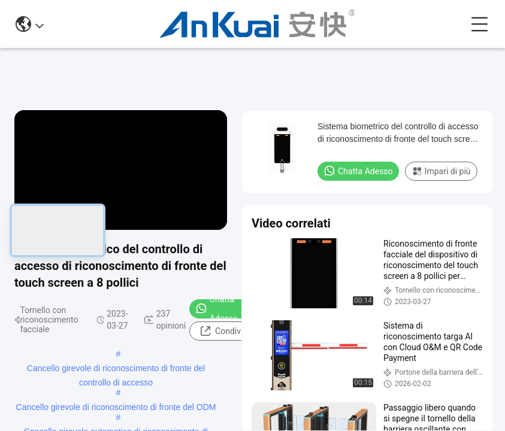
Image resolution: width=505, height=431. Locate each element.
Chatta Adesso (216, 308)
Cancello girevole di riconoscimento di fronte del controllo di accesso (116, 369)
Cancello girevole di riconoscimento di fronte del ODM (116, 407)
